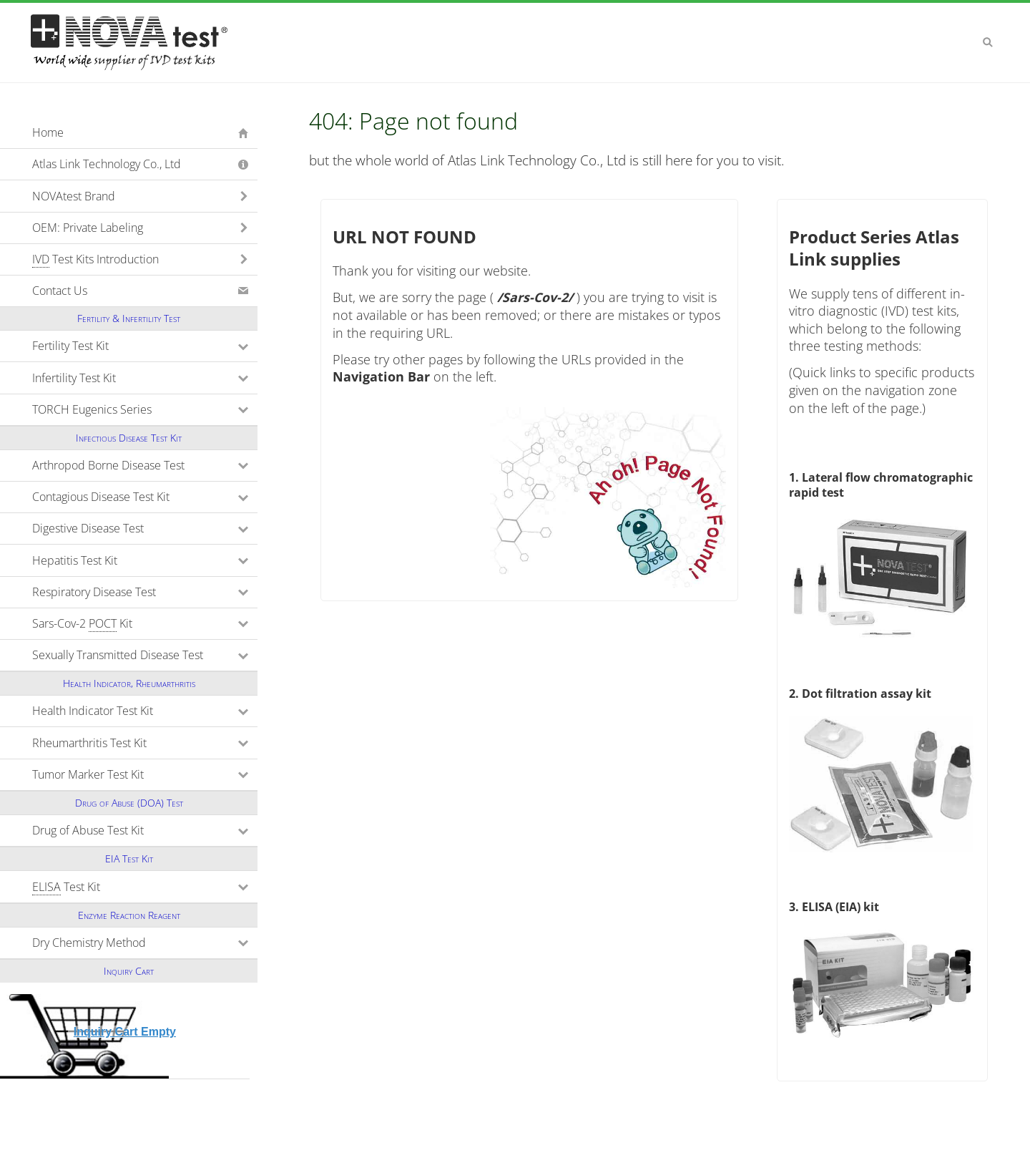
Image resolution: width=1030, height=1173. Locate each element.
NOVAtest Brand (73, 196)
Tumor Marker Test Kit (145, 774)
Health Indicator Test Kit (145, 711)
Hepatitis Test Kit (137, 560)
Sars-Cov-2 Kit (145, 623)
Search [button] (987, 42)
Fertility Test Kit (133, 346)
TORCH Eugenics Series (145, 409)
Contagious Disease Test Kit (145, 497)
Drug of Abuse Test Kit (145, 830)
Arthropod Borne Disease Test (145, 465)
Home (48, 132)
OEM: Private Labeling (87, 227)
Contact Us (59, 290)
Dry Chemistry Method (145, 942)
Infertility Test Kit (136, 378)
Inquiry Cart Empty (125, 1032)
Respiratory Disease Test (145, 592)
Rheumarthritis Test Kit (145, 743)
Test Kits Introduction (95, 259)
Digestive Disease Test (145, 528)
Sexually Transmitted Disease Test (145, 655)
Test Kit (128, 887)
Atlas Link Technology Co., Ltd (106, 164)
